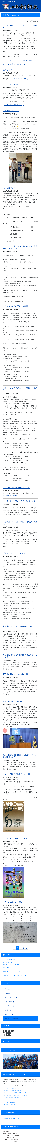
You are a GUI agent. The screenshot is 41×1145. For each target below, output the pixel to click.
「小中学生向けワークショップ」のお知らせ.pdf (17, 60)
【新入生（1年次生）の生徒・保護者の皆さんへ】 (20, 523)
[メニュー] (38, 1)
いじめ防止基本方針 (9, 959)
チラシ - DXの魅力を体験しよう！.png (14, 64)
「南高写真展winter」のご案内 (15, 838)
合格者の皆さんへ (10, 1006)
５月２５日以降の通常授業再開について (19, 306)
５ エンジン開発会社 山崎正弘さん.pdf (12, 1097)
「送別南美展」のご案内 (13, 902)
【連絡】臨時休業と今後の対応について (19, 501)
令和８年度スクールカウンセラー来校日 (15, 975)
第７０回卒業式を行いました (14, 701)
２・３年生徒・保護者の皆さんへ (16, 488)
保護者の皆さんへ (11, 997)
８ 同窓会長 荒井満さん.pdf (10, 1104)
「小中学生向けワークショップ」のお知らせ (20, 26)
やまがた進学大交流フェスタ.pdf (14, 105)
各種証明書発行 (10, 1010)
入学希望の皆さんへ (11, 1002)
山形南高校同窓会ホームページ (12, 1118)
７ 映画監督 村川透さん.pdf (10, 1102)
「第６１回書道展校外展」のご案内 (17, 774)
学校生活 (8, 993)
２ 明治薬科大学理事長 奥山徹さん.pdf (12, 1090)
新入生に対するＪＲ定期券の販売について (20, 674)
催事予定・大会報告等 (11, 1018)
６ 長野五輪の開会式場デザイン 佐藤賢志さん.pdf (15, 1099)
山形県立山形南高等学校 (8, 1)
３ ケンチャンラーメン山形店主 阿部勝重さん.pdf (15, 1092)
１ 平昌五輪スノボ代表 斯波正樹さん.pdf (13, 1088)
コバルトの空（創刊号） (21, 79)
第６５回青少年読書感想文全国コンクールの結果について (20, 756)
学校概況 (8, 989)
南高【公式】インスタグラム (12, 971)
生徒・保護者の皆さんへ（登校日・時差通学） (20, 389)
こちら (24, 642)
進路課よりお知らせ (11, 84)
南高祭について (9, 188)
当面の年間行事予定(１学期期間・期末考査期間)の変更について (20, 247)
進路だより (7, 70)
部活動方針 (6, 967)
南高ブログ (9, 1014)
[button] (5, 1061)
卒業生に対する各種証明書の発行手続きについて (20, 656)
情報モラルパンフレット (10, 962)
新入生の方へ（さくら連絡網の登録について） (20, 627)
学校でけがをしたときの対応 (12, 964)
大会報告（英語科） (11, 111)
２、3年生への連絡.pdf (10, 495)
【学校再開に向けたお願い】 (14, 553)
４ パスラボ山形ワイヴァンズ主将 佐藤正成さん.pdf (15, 1095)
